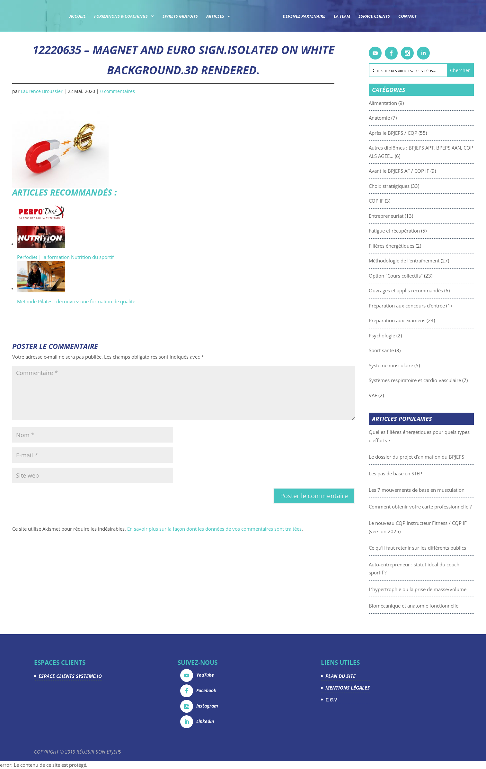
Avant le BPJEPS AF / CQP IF (418, 171)
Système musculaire (410, 365)
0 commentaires (117, 91)
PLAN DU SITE (340, 676)
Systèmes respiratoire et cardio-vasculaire (434, 380)
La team (342, 16)
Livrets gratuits (180, 16)
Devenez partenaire (304, 16)
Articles (215, 16)
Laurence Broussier (42, 91)
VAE (392, 395)
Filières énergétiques (410, 246)
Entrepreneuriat (405, 216)
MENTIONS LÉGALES (347, 687)
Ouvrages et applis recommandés (425, 290)
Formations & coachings (121, 16)
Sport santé (400, 350)
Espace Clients (374, 16)
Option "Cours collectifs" (415, 275)
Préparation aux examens (416, 320)
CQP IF (395, 200)
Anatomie (398, 117)
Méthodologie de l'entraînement (423, 260)
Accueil (77, 16)
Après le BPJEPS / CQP (412, 133)
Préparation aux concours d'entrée (426, 305)
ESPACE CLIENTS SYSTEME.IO (70, 676)
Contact (407, 16)
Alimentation (402, 103)
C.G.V (331, 699)
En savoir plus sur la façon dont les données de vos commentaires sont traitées (214, 529)
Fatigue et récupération (413, 230)
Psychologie (401, 335)
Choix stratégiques (408, 186)
